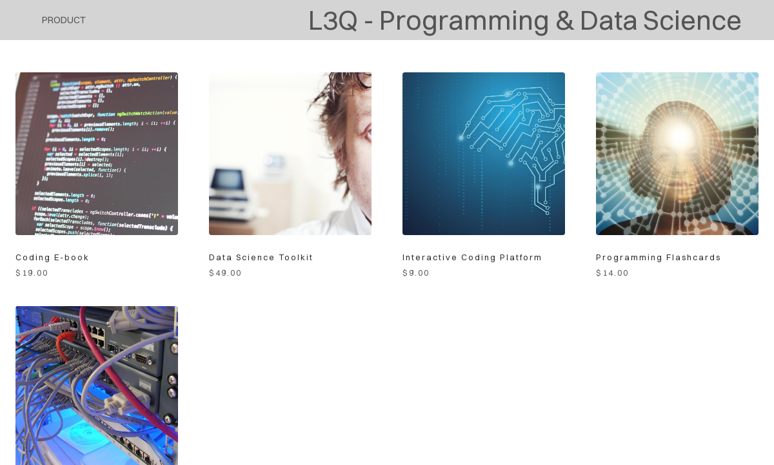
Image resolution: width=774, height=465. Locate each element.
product (64, 20)
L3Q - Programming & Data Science (525, 20)
